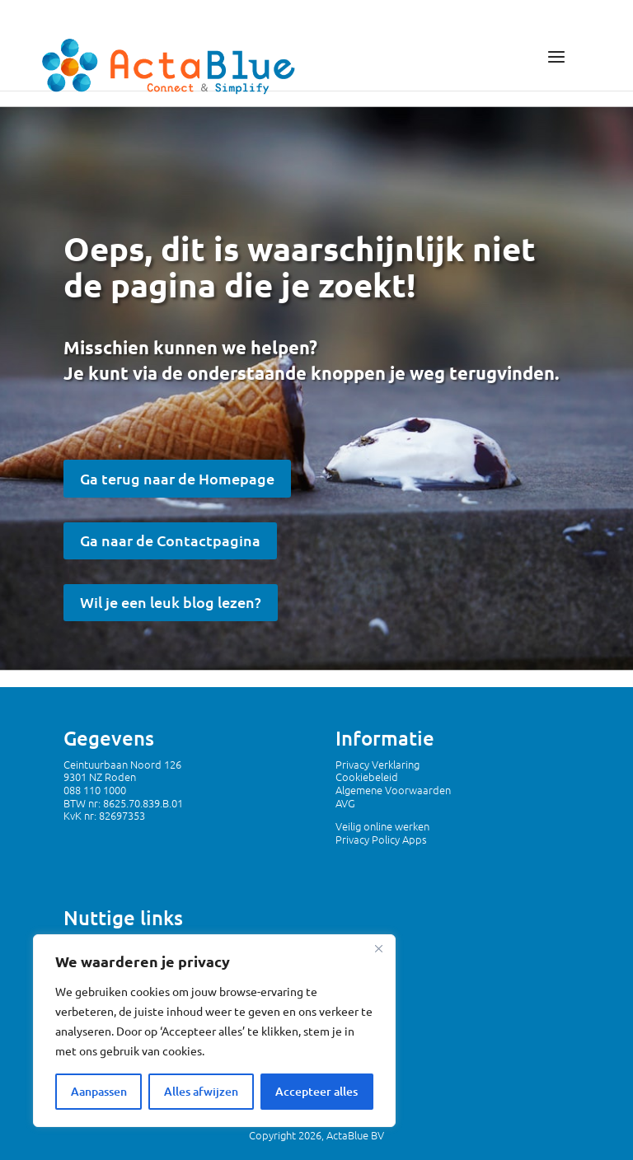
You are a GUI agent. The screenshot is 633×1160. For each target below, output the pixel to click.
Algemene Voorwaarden (393, 790)
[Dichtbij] (378, 948)
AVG (345, 803)
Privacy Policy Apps (381, 839)
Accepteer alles (316, 1091)
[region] (214, 1030)
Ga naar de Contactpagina (170, 540)
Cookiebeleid (366, 776)
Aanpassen (99, 1091)
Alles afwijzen (201, 1091)
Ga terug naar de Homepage (177, 478)
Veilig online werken (382, 826)
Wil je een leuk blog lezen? (170, 601)
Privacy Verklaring (377, 764)
